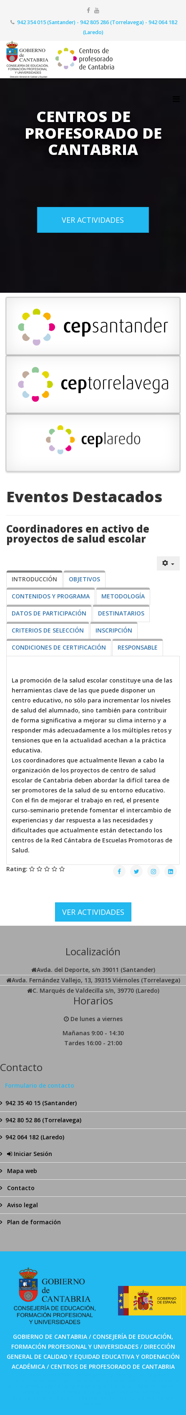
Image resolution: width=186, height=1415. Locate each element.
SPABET (66, 1375)
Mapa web (21, 1171)
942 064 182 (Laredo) (34, 1137)
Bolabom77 (93, 1398)
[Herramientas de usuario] (168, 563)
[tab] (34, 579)
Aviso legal (21, 1205)
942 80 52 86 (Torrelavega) (43, 1120)
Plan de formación (33, 1222)
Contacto (20, 1188)
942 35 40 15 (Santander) (41, 1103)
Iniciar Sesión (28, 1154)
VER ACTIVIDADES (93, 220)
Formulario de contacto (39, 1085)
